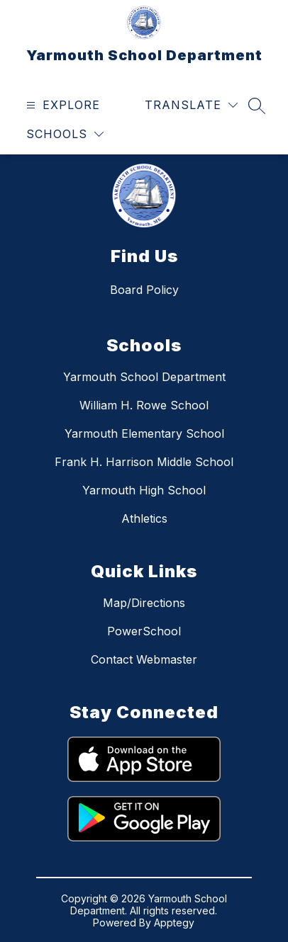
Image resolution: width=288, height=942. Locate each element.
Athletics (144, 518)
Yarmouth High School (144, 490)
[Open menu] (61, 105)
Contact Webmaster (144, 659)
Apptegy (174, 923)
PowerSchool (144, 631)
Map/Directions (144, 603)
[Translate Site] (191, 105)
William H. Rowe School (144, 405)
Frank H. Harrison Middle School (144, 462)
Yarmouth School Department (144, 377)
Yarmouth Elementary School (144, 433)
